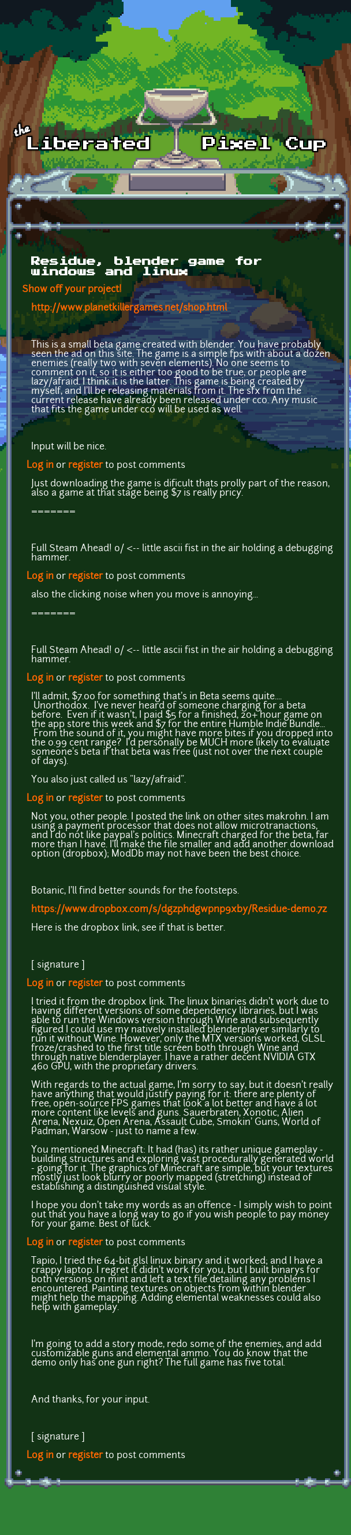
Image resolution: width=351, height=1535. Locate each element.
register (85, 465)
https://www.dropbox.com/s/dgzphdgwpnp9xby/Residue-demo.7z (179, 909)
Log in (40, 465)
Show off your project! (72, 289)
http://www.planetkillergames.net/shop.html (129, 308)
